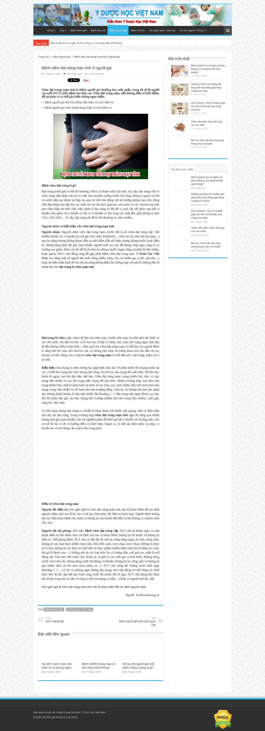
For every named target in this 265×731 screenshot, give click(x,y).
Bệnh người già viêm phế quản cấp (136, 621)
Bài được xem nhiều (182, 169)
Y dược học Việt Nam (80, 609)
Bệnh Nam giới (78, 30)
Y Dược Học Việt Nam (93, 712)
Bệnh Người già (118, 30)
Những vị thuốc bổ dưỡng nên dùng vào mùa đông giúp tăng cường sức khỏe (206, 87)
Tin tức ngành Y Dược (192, 30)
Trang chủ (40, 30)
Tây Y (63, 30)
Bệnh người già (89, 89)
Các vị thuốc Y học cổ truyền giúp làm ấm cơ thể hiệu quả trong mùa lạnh (208, 106)
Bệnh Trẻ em (138, 30)
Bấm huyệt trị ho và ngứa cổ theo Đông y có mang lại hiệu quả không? (86, 43)
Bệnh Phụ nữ (98, 30)
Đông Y (51, 30)
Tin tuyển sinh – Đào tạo (162, 30)
